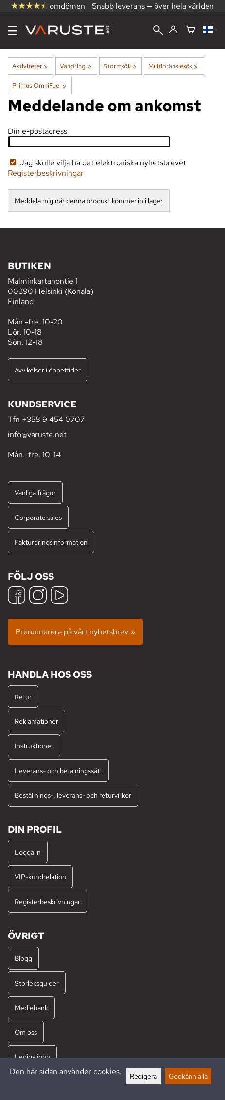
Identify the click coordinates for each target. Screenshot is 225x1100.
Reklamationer (36, 721)
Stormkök (120, 66)
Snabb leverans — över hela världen (153, 6)
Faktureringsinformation (51, 542)
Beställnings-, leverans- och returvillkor (73, 795)
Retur (23, 696)
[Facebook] (16, 596)
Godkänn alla (188, 1076)
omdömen (48, 6)
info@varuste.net (37, 434)
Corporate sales (38, 517)
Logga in (28, 852)
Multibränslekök (173, 66)
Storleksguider (37, 982)
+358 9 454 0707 (53, 419)
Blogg (23, 958)
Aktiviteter (30, 66)
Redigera (143, 1076)
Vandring (75, 66)
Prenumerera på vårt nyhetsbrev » (75, 632)
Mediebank (31, 1007)
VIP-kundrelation (40, 876)
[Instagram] (38, 596)
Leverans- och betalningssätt (58, 770)
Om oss (26, 1031)
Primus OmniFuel (39, 85)
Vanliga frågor (35, 492)
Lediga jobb (32, 1056)
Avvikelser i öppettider (48, 369)
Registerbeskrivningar (46, 173)
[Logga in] (173, 30)
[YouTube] (59, 596)
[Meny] (12, 30)
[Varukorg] (190, 30)
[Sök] (158, 31)
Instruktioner (34, 745)
